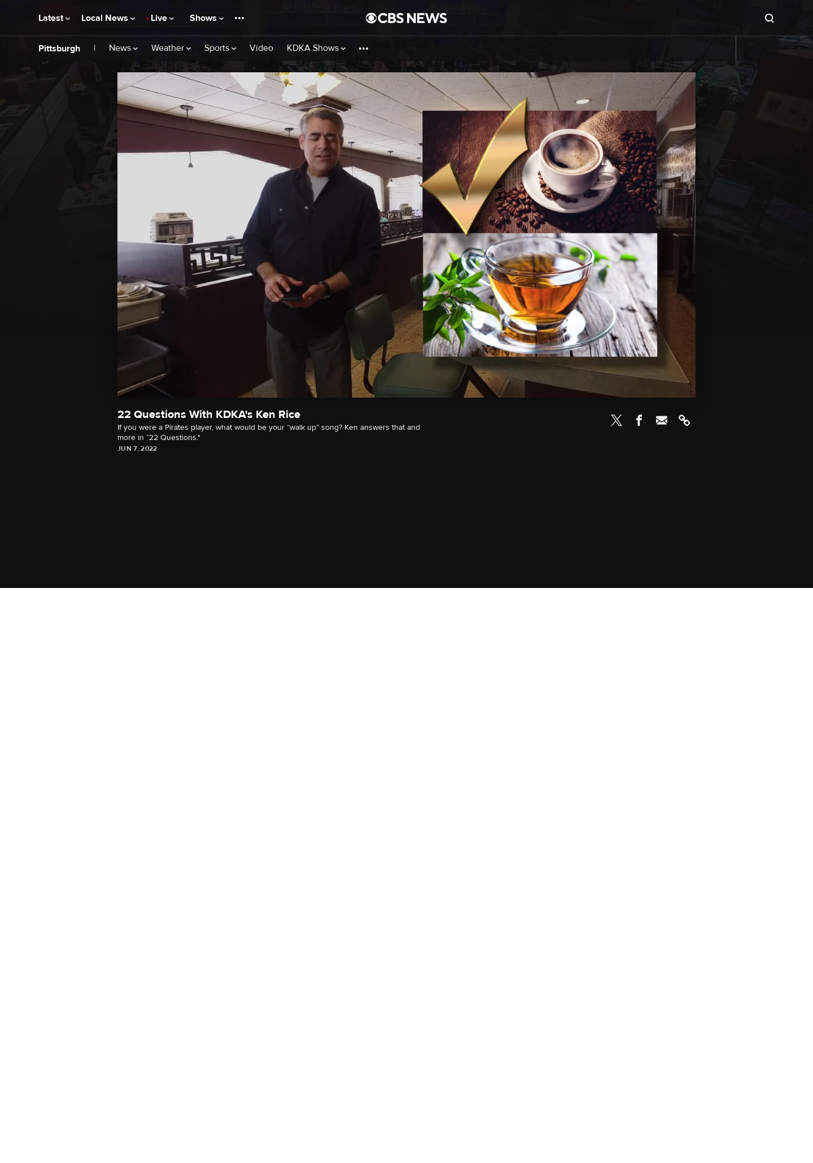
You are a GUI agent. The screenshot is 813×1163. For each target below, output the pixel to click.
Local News (108, 18)
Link (684, 420)
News (123, 48)
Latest (54, 18)
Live (162, 18)
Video (261, 48)
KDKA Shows (316, 48)
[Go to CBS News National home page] (406, 18)
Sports (220, 48)
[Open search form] (769, 18)
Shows (207, 18)
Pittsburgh (59, 48)
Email (661, 420)
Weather (171, 48)
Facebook (639, 420)
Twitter (616, 420)
